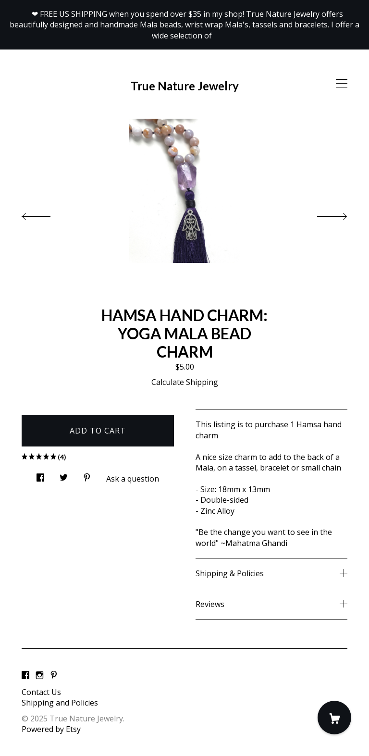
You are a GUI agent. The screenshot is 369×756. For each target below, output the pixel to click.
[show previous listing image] (46, 214)
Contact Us (41, 692)
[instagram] (39, 675)
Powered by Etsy (51, 729)
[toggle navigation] (341, 83)
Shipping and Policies (60, 702)
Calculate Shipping (184, 382)
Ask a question (132, 478)
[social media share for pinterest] (87, 474)
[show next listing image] (323, 214)
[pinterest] (54, 675)
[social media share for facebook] (40, 474)
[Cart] (334, 717)
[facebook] (25, 675)
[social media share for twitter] (64, 474)
